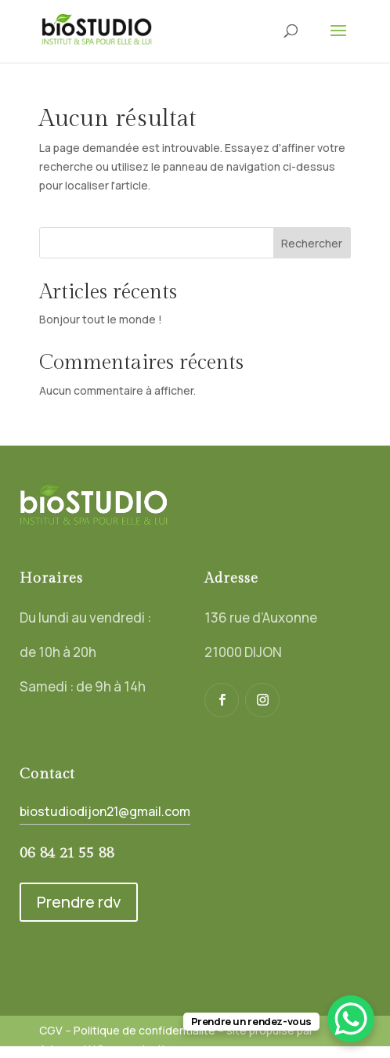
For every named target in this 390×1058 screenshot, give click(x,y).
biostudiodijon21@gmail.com (105, 811)
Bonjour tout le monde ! (100, 319)
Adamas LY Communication (108, 1049)
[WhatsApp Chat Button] (350, 1018)
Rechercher (311, 243)
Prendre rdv (79, 901)
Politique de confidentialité (144, 1030)
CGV (51, 1030)
